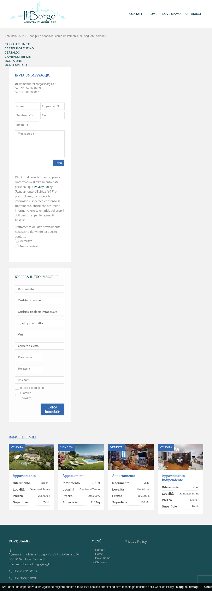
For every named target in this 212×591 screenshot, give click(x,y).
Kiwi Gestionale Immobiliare (153, 580)
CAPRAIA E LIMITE (17, 43)
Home (155, 13)
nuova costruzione (32, 375)
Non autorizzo (29, 245)
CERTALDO (12, 51)
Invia (59, 162)
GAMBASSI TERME (18, 55)
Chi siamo (193, 13)
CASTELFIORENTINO (19, 47)
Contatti (139, 13)
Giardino (25, 380)
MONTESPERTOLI (17, 64)
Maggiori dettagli (187, 587)
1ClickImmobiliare (70, 580)
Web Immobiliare (113, 580)
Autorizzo (26, 240)
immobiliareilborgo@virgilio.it (35, 552)
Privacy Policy (43, 186)
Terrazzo (25, 386)
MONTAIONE (13, 60)
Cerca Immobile (52, 397)
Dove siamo (172, 13)
